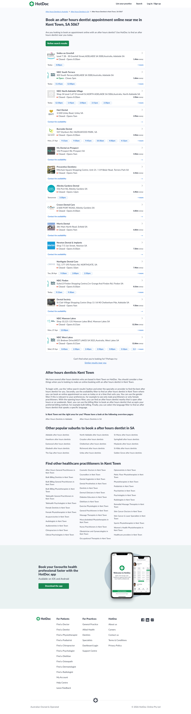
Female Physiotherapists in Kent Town (61, 512)
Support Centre (90, 651)
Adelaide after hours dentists (57, 435)
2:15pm (95, 103)
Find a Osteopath (65, 661)
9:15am (64, 141)
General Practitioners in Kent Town (94, 511)
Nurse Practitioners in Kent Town (93, 527)
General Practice (90, 624)
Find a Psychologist (66, 651)
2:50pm (87, 273)
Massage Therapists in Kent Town (93, 515)
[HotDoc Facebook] (142, 620)
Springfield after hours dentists (126, 439)
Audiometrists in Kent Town (57, 526)
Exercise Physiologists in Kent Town (94, 506)
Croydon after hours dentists (91, 439)
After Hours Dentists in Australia (57, 11)
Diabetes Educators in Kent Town (93, 497)
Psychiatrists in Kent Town (124, 491)
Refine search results (57, 43)
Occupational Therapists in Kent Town (95, 539)
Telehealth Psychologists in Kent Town (61, 503)
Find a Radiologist (65, 672)
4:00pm (59, 65)
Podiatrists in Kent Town (124, 486)
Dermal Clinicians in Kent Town (92, 493)
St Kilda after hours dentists (125, 448)
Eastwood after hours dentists (58, 444)
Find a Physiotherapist (67, 635)
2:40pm (88, 349)
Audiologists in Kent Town (56, 521)
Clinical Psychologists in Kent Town (60, 535)
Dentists (86, 635)
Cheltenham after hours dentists (93, 444)
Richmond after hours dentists (92, 448)
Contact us (113, 635)
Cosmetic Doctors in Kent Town (93, 470)
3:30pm (62, 198)
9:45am (88, 141)
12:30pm (59, 103)
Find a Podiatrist (64, 640)
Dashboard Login (90, 646)
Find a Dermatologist (66, 667)
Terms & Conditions (117, 640)
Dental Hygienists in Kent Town (92, 479)
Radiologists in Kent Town (124, 500)
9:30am (76, 141)
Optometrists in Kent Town (125, 470)
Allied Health (89, 630)
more (140, 65)
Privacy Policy (115, 646)
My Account (62, 677)
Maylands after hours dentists (126, 444)
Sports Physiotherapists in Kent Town (129, 523)
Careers (112, 630)
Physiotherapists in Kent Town (126, 482)
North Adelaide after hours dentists (94, 435)
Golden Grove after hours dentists (128, 453)
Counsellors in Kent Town (90, 475)
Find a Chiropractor (66, 646)
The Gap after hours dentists (57, 453)
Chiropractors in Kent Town (57, 530)
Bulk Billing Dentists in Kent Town (59, 477)
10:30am (100, 141)
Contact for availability (95, 122)
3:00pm (112, 349)
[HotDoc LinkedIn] (147, 620)
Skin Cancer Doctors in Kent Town (128, 511)
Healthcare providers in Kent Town (128, 535)
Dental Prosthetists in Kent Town (93, 484)
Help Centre (62, 683)
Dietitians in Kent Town (89, 502)
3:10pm (124, 349)
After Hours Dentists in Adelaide (59, 419)
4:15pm (124, 141)
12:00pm (71, 84)
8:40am (64, 349)
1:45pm (71, 103)
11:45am (59, 84)
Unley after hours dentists (90, 453)
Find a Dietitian (64, 656)
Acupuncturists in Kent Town (57, 517)
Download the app (53, 586)
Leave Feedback (64, 688)
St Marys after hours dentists (126, 435)
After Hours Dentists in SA (80, 11)
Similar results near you (95, 363)
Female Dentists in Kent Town (58, 508)
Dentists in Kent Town (89, 488)
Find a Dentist (63, 630)
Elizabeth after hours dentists (58, 448)
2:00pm (83, 103)
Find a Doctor (63, 624)
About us (112, 624)
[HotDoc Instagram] (152, 620)
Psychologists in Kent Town (125, 495)
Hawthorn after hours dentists (58, 439)
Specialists (87, 640)
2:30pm (107, 103)
